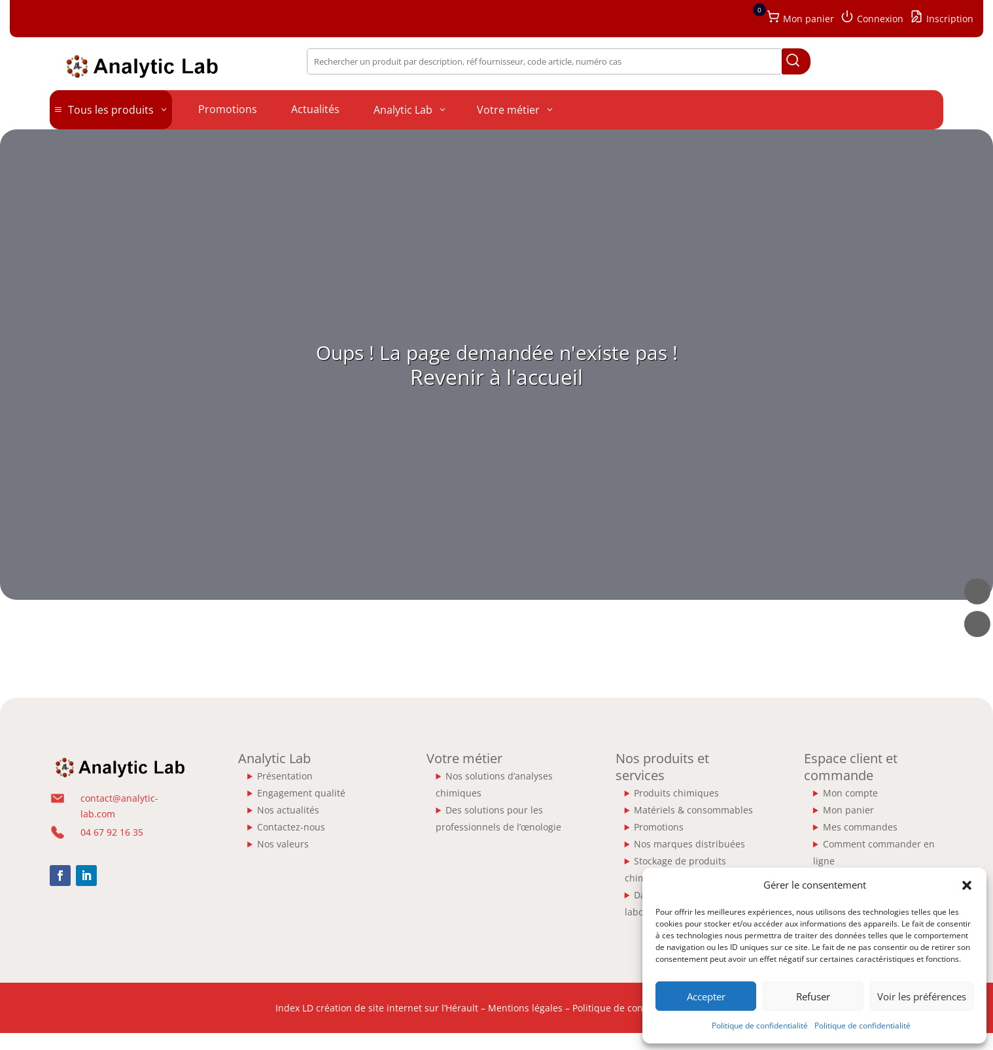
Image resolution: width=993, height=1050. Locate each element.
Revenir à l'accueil (496, 377)
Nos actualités (288, 810)
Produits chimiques (676, 793)
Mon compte (850, 793)
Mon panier (848, 810)
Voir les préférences (921, 996)
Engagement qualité (301, 793)
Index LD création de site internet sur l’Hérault (376, 1008)
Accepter (706, 996)
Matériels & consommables (693, 810)
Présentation (285, 776)
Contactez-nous (291, 827)
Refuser (813, 996)
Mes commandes (860, 827)
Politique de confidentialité (760, 1025)
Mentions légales (525, 1008)
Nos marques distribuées (689, 844)
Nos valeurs (283, 844)
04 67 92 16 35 (111, 832)
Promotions (659, 827)
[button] (966, 885)
